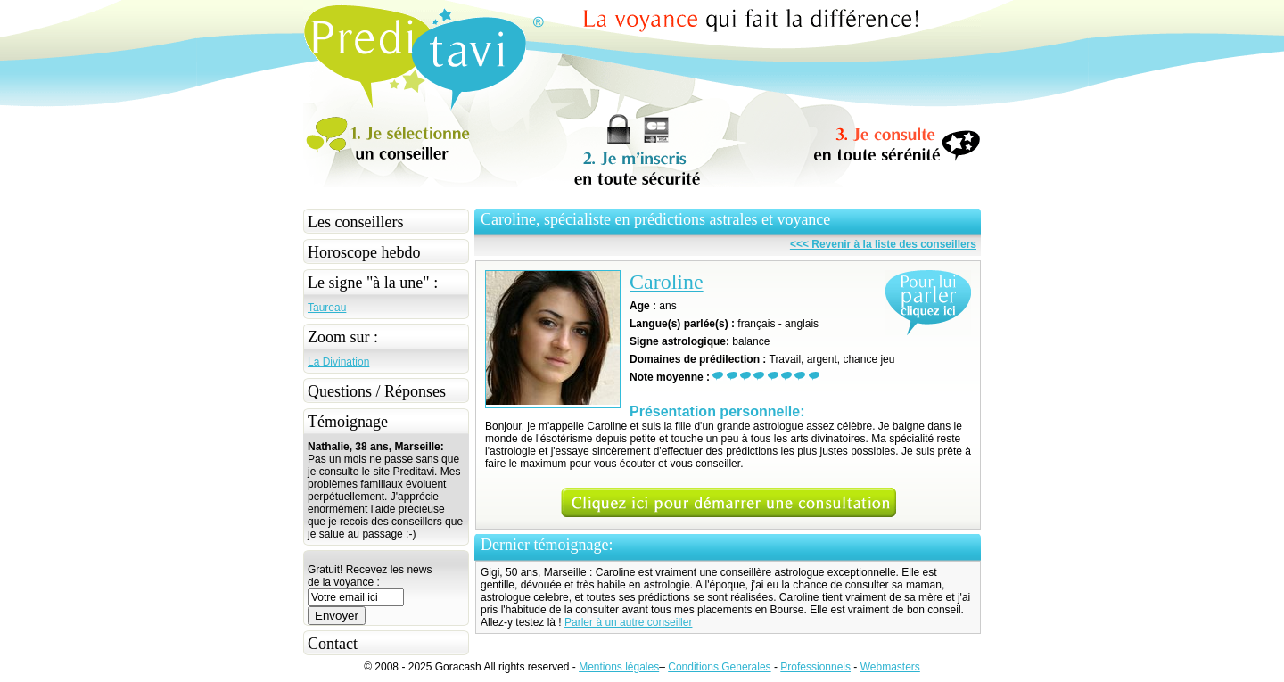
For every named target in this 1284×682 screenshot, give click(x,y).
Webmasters (890, 667)
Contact (333, 644)
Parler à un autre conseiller (628, 622)
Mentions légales (619, 667)
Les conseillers (355, 222)
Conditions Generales (719, 667)
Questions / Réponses (377, 391)
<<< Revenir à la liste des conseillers (883, 244)
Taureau (327, 307)
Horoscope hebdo (364, 252)
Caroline (667, 281)
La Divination (338, 362)
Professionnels (815, 667)
